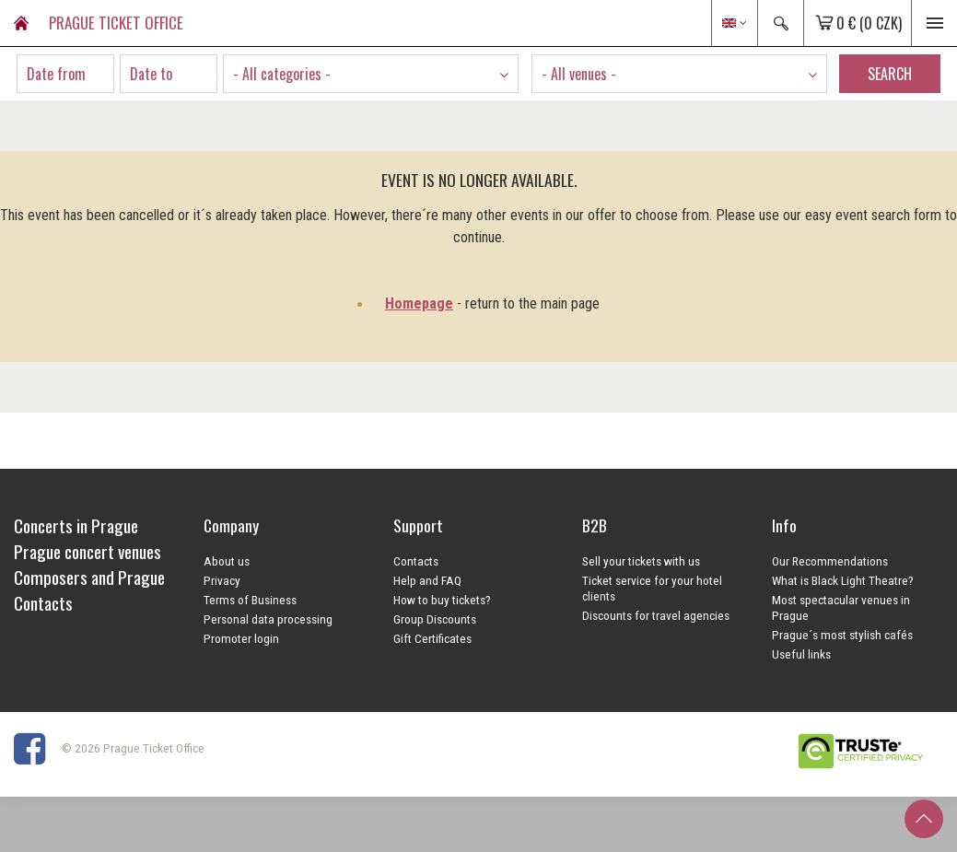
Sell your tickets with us (641, 561)
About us (227, 561)
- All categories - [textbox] (282, 74)
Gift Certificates (432, 638)
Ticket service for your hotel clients (652, 588)
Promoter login (241, 638)
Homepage (419, 303)
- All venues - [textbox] (579, 74)
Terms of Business (250, 599)
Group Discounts (434, 619)
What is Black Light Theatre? (843, 580)
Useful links (801, 654)
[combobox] (371, 73)
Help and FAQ (427, 580)
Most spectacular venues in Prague (841, 607)
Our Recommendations (830, 561)
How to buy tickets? (442, 599)
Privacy (222, 580)
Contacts (415, 561)
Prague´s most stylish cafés (842, 634)
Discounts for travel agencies (655, 615)
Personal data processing (268, 619)
